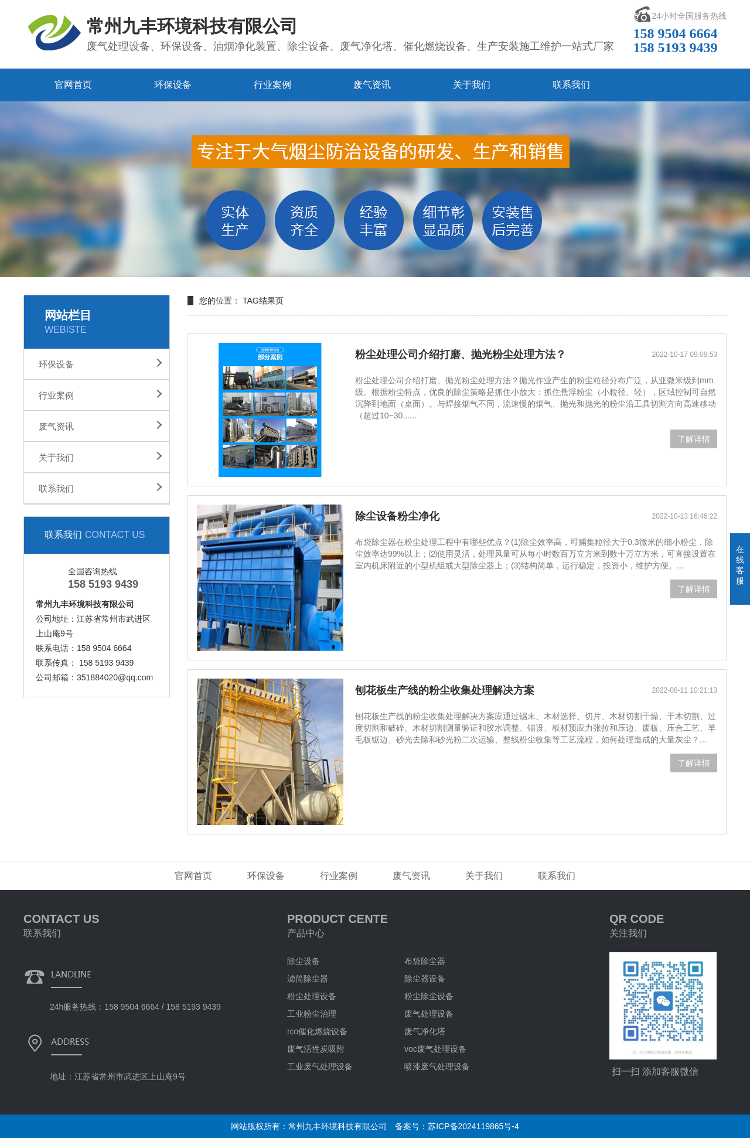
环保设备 (173, 85)
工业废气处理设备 (320, 1066)
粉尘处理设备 (311, 996)
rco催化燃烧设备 (317, 1031)
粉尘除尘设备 (429, 996)
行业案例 (272, 85)
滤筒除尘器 (307, 978)
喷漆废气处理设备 (437, 1066)
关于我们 (471, 85)
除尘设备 (303, 961)
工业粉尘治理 (311, 1013)
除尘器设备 (424, 978)
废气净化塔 (424, 1031)
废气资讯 (372, 85)
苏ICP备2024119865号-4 (473, 1126)
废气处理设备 (429, 1013)
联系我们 (571, 85)
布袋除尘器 (424, 961)
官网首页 (73, 85)
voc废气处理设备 (435, 1049)
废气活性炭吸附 (316, 1049)
